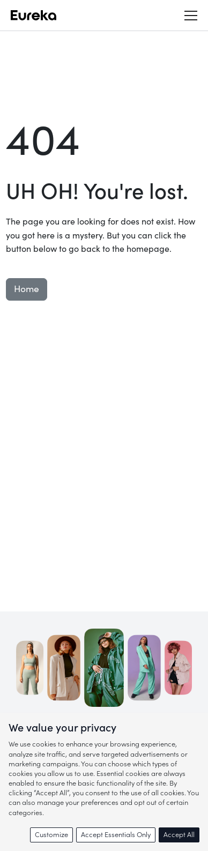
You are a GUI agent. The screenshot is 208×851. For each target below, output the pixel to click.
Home (26, 289)
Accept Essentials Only (116, 835)
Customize (51, 835)
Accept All (179, 835)
